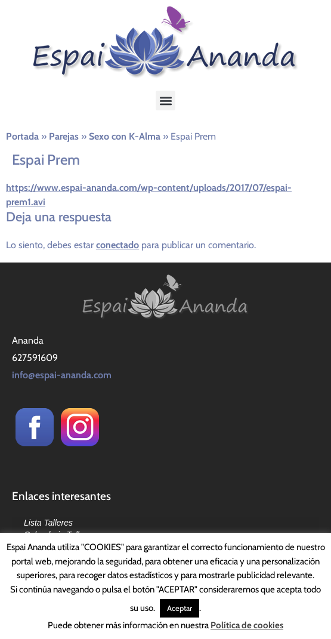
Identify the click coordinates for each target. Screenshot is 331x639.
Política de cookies (247, 625)
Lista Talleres (48, 522)
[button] (165, 100)
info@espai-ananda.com (62, 375)
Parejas (64, 136)
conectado (117, 245)
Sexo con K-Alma (124, 136)
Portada (22, 136)
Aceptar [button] (179, 608)
